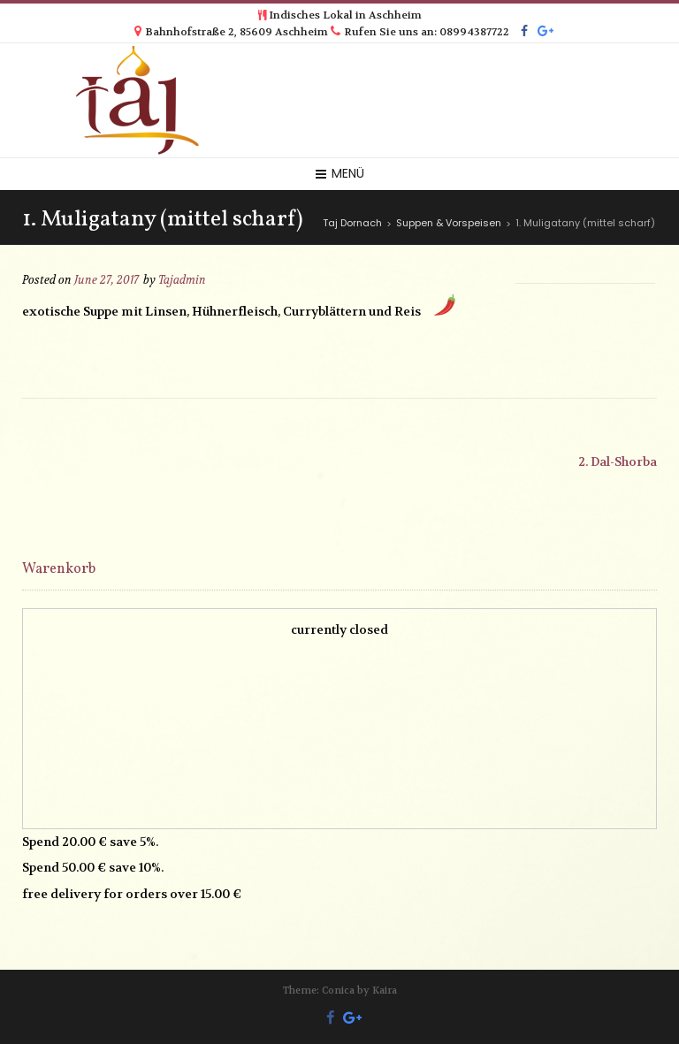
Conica (338, 990)
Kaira (384, 990)
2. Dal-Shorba (617, 461)
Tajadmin (182, 280)
